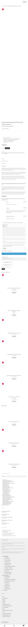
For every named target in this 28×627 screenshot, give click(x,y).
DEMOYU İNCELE (4, 196)
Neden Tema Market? (5, 607)
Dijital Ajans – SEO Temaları (8, 567)
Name (3, 262)
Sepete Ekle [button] (14, 292)
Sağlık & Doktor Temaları (8, 572)
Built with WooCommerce (5, 622)
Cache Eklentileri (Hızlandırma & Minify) (10, 579)
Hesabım (4, 599)
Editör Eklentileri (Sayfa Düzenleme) (10, 580)
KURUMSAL (4, 601)
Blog (3, 596)
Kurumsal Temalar (7, 561)
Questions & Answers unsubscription (8, 610)
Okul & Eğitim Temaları (8, 563)
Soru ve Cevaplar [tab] (4, 163)
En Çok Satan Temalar (7, 152)
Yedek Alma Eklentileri (8, 588)
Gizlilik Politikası (5, 598)
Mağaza (4, 602)
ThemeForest (5, 153)
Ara (14, 625)
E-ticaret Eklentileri (7, 576)
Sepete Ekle (7, 148)
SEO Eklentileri (7, 577)
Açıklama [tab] (3, 158)
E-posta (4, 241)
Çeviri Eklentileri (7, 582)
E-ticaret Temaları (7, 558)
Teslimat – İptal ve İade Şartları (7, 613)
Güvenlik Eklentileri (7, 585)
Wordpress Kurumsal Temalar (20, 152)
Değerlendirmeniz (5, 226)
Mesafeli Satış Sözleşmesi (6, 604)
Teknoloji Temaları (7, 564)
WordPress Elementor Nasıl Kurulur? (7, 530)
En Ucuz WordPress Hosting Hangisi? (7, 534)
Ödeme (4, 608)
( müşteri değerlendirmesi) (9, 126)
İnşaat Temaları (7, 570)
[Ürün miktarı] (3, 148)
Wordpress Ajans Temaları (13, 152)
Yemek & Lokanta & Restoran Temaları (10, 566)
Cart (21, 625)
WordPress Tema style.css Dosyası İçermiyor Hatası (9, 535)
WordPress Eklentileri (6, 575)
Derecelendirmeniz (5, 224)
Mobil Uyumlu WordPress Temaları (7, 605)
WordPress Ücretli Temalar (6, 616)
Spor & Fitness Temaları (8, 573)
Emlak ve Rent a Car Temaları (9, 569)
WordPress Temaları (5, 556)
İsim (3, 237)
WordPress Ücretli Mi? (5, 531)
